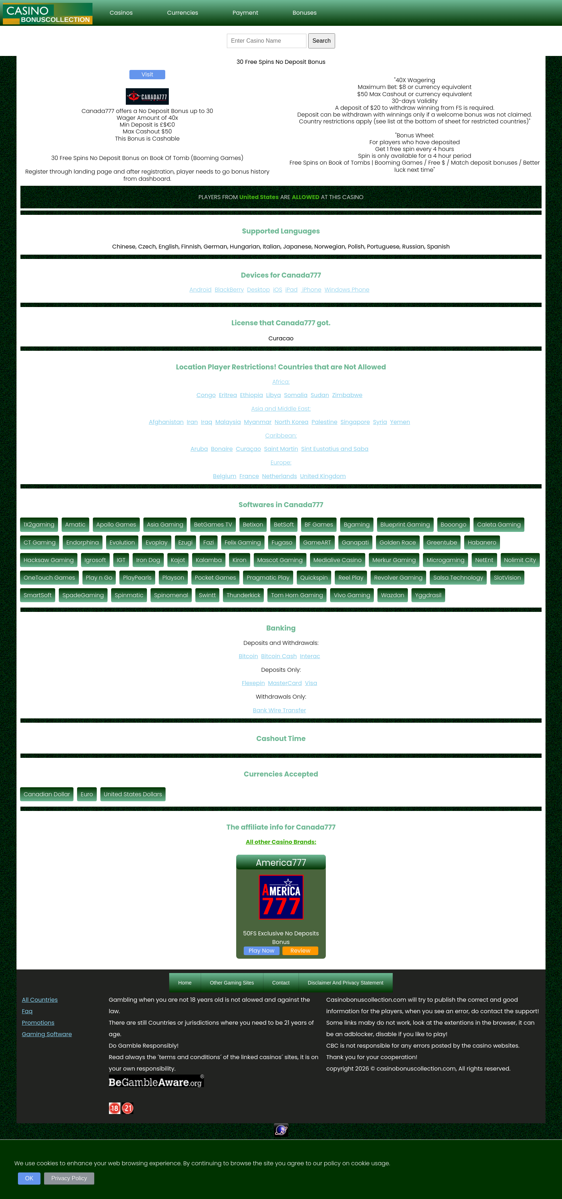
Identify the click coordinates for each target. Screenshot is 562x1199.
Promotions (38, 1023)
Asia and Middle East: (281, 409)
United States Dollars (133, 794)
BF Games (319, 524)
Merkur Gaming (394, 560)
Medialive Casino (338, 560)
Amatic (75, 524)
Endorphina (82, 542)
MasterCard (285, 683)
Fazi (208, 542)
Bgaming (357, 524)
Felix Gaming (243, 542)
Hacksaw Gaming (49, 560)
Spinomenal (171, 595)
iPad (291, 289)
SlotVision (507, 577)
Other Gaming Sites (232, 983)
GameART (317, 542)
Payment (245, 13)
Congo (206, 395)
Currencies (182, 13)
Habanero (482, 542)
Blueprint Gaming (405, 524)
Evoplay (156, 542)
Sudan (320, 395)
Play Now (262, 951)
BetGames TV (213, 524)
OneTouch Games (49, 577)
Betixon (253, 524)
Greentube (442, 542)
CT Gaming (40, 542)
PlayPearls (137, 577)
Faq (27, 1011)
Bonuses (304, 13)
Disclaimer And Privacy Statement (346, 983)
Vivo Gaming (352, 595)
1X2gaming (39, 524)
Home (184, 983)
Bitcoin (248, 656)
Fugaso (282, 542)
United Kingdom (323, 476)
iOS (277, 289)
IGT (121, 560)
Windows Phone (347, 289)
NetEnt (484, 560)
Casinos (121, 13)
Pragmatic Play (268, 577)
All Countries (40, 1000)
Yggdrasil (428, 595)
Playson (173, 577)
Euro (87, 794)
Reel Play (350, 577)
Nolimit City (520, 560)
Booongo (454, 524)
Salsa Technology (458, 577)
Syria (380, 422)
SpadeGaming (83, 595)
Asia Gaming (165, 524)
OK (29, 1178)
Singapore (355, 422)
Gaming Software (47, 1034)
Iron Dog (148, 560)
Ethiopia (251, 395)
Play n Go (99, 577)
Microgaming (446, 560)
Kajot (178, 560)
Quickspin (314, 577)
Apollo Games (116, 524)
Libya (273, 395)
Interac (310, 656)
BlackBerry (229, 289)
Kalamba (209, 560)
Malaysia (228, 422)
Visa (311, 683)
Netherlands (279, 476)
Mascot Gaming (280, 560)
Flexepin (253, 683)
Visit (147, 74)
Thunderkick (243, 595)
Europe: (281, 462)
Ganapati (355, 542)
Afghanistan (166, 422)
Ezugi (185, 542)
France (249, 476)
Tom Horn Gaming (297, 595)
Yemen (400, 422)
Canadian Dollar (47, 794)
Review (300, 951)
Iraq (207, 422)
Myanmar (258, 422)
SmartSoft (38, 595)
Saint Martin (281, 449)
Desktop (258, 289)
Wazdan (392, 595)
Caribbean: (281, 435)
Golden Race (398, 542)
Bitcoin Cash (279, 656)
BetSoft (284, 524)
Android (200, 289)
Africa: (281, 382)
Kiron (240, 560)
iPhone (311, 289)
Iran (192, 422)
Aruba (199, 449)
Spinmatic (129, 595)
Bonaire (222, 449)
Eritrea (228, 395)
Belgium (224, 476)
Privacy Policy (69, 1178)
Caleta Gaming (499, 524)
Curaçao (248, 449)
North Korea (291, 422)
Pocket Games (215, 577)
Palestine (324, 422)
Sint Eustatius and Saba (334, 449)
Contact (281, 983)
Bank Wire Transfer (279, 710)
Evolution (122, 542)
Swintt (207, 595)
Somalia (296, 395)
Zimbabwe (347, 395)
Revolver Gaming (398, 577)
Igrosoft (95, 560)
